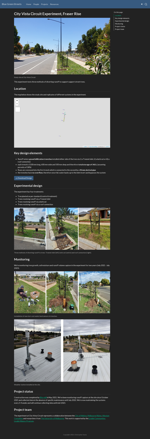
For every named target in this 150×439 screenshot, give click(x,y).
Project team (119, 29)
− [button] (17, 104)
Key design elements (122, 18)
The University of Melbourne (52, 418)
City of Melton (81, 416)
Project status (120, 26)
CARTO (107, 146)
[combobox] (146, 4)
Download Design (24, 178)
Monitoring (119, 24)
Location (118, 15)
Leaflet (85, 146)
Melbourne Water (95, 416)
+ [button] (17, 100)
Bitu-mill (43, 397)
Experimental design (122, 21)
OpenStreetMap (93, 146)
